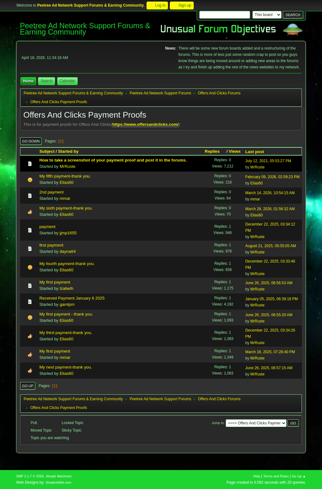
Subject (46, 151)
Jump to (218, 423)
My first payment (54, 282)
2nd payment (51, 192)
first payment (51, 245)
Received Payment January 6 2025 (71, 298)
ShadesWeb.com (58, 482)
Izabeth (67, 288)
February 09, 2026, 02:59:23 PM (272, 177)
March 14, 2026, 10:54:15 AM (270, 193)
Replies (215, 151)
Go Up (27, 386)
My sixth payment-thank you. (66, 208)
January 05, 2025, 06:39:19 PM (271, 299)
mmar (65, 198)
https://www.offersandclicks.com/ (145, 124)
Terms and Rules (276, 476)
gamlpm (67, 304)
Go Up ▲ (299, 476)
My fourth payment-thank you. (67, 263)
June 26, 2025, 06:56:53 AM (268, 283)
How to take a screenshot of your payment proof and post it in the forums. (113, 160)
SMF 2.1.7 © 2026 (30, 476)
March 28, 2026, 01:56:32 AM (270, 209)
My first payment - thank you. (66, 314)
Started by (68, 151)
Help (256, 476)
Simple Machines (59, 476)
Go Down (31, 141)
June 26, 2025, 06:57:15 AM (268, 368)
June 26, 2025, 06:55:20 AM (268, 315)
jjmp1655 (68, 233)
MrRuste (67, 166)
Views (235, 151)
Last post (254, 151)
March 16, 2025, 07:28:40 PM (270, 352)
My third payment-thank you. (65, 332)
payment (47, 226)
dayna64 (68, 251)
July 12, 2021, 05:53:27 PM (268, 161)
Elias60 (67, 182)
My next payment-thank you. (65, 367)
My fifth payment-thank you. (65, 176)
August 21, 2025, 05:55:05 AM (270, 246)
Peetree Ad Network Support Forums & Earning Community (85, 28)
